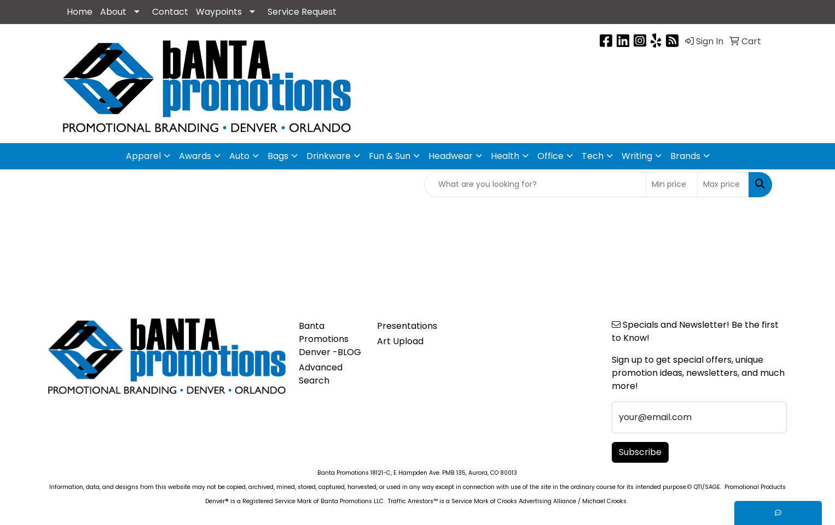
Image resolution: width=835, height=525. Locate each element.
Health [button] (505, 156)
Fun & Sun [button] (389, 156)
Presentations (407, 326)
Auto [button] (239, 156)
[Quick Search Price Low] (672, 184)
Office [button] (550, 156)
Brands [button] (685, 156)
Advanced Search (321, 374)
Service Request (302, 11)
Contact (170, 11)
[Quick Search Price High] (723, 184)
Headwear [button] (450, 156)
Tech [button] (593, 156)
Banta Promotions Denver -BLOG (330, 339)
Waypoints (219, 11)
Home (79, 11)
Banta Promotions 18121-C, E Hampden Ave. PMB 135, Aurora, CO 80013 (417, 473)
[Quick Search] (535, 184)
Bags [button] (278, 156)
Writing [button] (637, 156)
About (113, 11)
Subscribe (640, 452)
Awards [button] (195, 156)
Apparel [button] (143, 156)
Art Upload (400, 341)
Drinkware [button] (328, 156)
